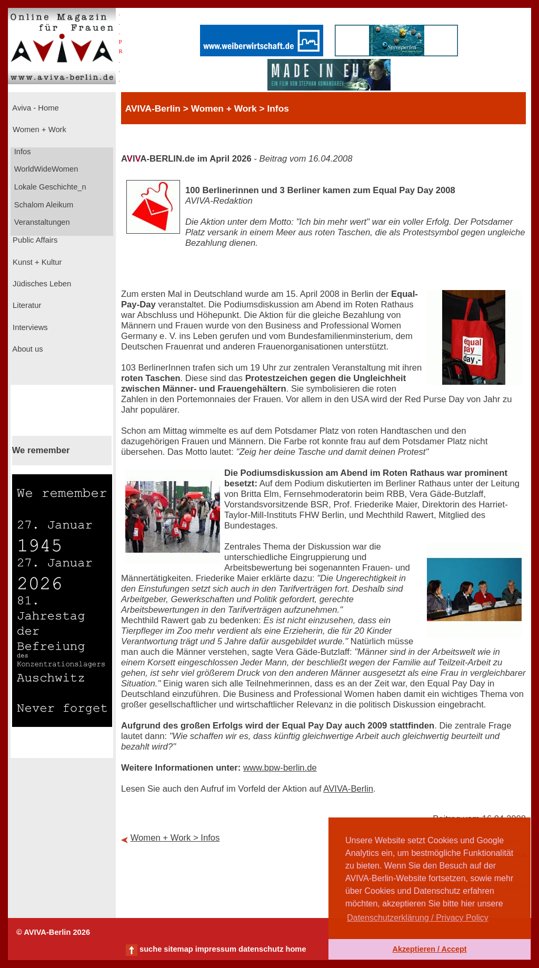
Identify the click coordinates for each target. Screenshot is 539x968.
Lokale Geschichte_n (49, 187)
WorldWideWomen (45, 169)
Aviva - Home (35, 108)
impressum (215, 949)
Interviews (29, 327)
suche (150, 949)
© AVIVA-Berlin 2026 (53, 932)
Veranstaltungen (41, 222)
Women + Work (38, 129)
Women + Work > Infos (175, 838)
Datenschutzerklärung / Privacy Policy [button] (417, 917)
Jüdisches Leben (41, 284)
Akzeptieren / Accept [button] (429, 949)
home (295, 949)
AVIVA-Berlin (348, 789)
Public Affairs (34, 240)
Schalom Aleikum (42, 205)
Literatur (26, 305)
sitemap (178, 949)
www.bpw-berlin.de (280, 768)
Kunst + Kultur (36, 262)
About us (27, 349)
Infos (21, 151)
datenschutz (261, 949)
